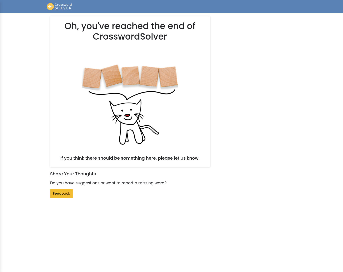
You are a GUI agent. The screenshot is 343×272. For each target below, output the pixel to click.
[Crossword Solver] (59, 6)
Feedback (61, 193)
